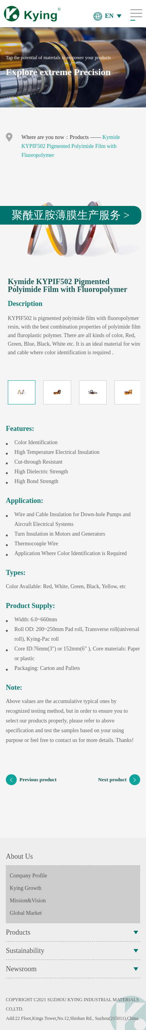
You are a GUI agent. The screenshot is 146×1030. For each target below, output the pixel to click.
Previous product (31, 779)
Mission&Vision (28, 900)
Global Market (26, 913)
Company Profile (28, 876)
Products (79, 137)
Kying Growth (25, 888)
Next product (119, 779)
